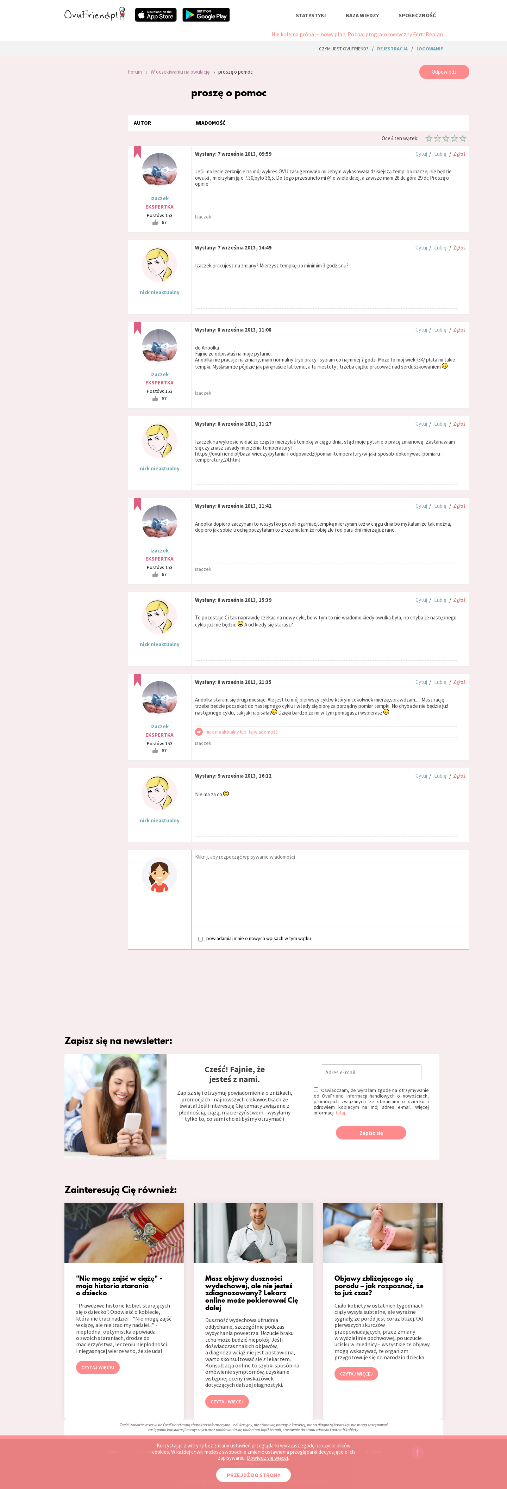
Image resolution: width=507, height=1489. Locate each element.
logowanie (430, 48)
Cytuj (421, 153)
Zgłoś (459, 153)
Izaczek (159, 198)
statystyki (311, 15)
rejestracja (392, 48)
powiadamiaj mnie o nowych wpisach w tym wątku (254, 938)
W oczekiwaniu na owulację (180, 71)
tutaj (340, 1113)
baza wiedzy (362, 15)
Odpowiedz (444, 71)
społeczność (417, 15)
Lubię (440, 153)
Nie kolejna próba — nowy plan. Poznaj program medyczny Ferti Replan (357, 34)
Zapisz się (371, 1133)
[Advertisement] (90, 159)
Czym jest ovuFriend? (343, 48)
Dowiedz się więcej (267, 1457)
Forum (135, 71)
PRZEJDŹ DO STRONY (253, 1474)
